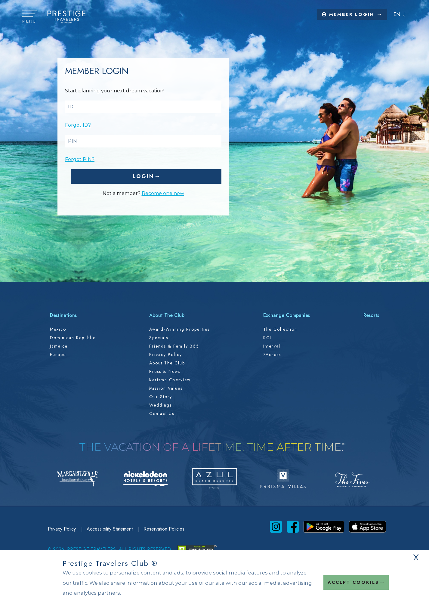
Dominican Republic (73, 338)
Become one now (163, 193)
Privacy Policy (165, 354)
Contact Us (161, 413)
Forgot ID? (78, 125)
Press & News (165, 371)
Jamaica (59, 346)
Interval (271, 346)
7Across (272, 354)
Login (143, 176)
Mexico (58, 329)
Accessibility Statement (110, 528)
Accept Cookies (353, 582)
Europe (58, 354)
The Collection (280, 329)
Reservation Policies (164, 528)
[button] (29, 17)
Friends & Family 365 (174, 346)
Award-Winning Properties (179, 329)
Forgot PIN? (79, 159)
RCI (267, 338)
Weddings (160, 405)
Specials (158, 338)
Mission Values (166, 388)
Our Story (160, 397)
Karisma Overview (170, 380)
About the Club (167, 363)
